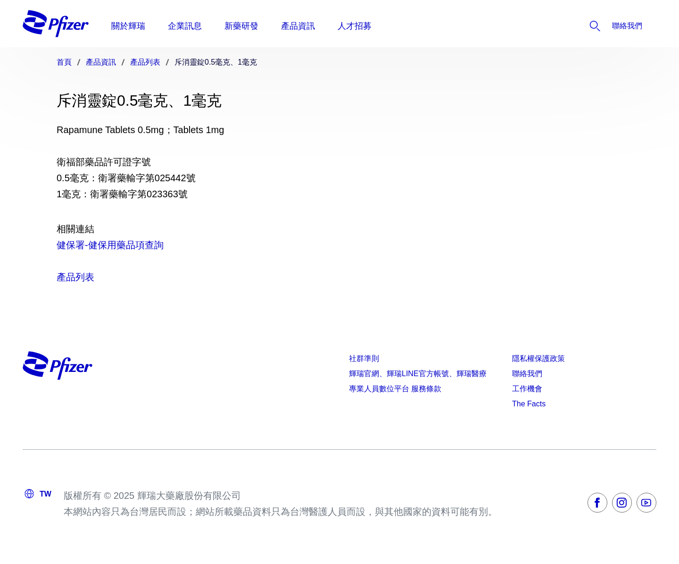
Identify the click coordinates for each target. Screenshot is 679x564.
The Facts (529, 404)
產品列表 (75, 277)
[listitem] (598, 26)
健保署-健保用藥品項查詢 (110, 245)
